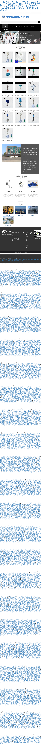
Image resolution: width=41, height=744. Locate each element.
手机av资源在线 (19, 525)
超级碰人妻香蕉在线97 (10, 330)
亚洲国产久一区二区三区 (19, 396)
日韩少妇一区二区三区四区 (29, 559)
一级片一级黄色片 (33, 631)
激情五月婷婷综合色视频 (27, 549)
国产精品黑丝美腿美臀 (17, 552)
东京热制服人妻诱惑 (6, 374)
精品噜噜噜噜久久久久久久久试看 (34, 720)
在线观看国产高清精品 (27, 704)
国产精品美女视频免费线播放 (11, 669)
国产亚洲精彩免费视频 (3, 263)
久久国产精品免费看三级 (29, 680)
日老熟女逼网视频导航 (23, 446)
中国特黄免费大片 (22, 550)
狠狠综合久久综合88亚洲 (31, 300)
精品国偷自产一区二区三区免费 (21, 727)
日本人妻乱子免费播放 (33, 714)
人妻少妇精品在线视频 (9, 629)
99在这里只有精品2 (15, 482)
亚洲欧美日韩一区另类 (13, 485)
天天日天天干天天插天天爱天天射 (11, 401)
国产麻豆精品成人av (29, 691)
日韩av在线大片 (32, 385)
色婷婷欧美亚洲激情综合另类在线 (26, 578)
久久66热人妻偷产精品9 (10, 558)
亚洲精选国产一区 (13, 459)
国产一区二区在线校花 (21, 455)
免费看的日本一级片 (6, 585)
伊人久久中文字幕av (26, 339)
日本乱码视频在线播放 (30, 310)
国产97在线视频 (12, 343)
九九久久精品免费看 (10, 276)
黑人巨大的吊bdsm (15, 369)
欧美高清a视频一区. (13, 296)
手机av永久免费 (19, 296)
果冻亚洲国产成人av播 (13, 283)
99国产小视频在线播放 (18, 436)
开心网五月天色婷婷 (10, 627)
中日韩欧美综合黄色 (31, 444)
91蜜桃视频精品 (2, 365)
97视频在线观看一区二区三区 (23, 316)
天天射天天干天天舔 (22, 346)
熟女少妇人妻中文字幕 (32, 272)
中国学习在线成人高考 (23, 341)
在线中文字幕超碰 (27, 635)
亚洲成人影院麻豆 (10, 519)
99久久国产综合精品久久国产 (5, 345)
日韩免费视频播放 (7, 305)
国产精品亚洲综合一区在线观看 (7, 619)
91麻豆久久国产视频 (8, 688)
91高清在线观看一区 (5, 584)
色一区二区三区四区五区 (34, 613)
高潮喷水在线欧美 (35, 436)
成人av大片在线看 (30, 602)
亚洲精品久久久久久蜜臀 (33, 419)
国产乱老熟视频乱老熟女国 (32, 678)
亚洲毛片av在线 (37, 386)
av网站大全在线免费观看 (6, 296)
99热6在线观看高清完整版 (6, 601)
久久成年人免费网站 (4, 309)
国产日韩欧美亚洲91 (30, 347)
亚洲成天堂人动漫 (35, 356)
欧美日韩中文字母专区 (36, 625)
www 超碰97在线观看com (30, 386)
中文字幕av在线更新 (6, 445)
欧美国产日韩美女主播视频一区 (24, 554)
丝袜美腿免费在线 (17, 354)
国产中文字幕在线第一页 (26, 551)
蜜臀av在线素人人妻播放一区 (13, 673)
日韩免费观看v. (4, 564)
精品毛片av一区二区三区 (14, 484)
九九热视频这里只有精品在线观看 (11, 575)
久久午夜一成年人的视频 (33, 589)
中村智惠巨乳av (33, 287)
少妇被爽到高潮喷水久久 (16, 711)
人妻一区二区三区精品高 (17, 352)
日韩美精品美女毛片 (4, 298)
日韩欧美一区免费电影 (20, 283)
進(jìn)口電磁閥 (27, 243)
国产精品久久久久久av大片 (19, 505)
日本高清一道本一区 (3, 386)
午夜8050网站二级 (11, 472)
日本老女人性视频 (26, 699)
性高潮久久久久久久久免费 (16, 440)
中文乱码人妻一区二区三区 (9, 341)
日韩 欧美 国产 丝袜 (12, 377)
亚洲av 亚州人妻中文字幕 (7, 606)
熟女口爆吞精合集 (19, 467)
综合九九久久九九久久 (33, 716)
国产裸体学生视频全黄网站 (28, 651)
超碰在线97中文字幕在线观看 (26, 409)
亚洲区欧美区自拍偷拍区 (12, 598)
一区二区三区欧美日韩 (28, 681)
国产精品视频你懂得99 (23, 377)
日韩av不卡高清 (10, 740)
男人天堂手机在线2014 (27, 342)
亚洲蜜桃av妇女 (14, 531)
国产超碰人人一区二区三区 (6, 294)
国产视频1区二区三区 (12, 480)
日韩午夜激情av (23, 370)
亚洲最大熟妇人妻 (9, 402)
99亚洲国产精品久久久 (22, 482)
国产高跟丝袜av (9, 386)
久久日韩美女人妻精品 (31, 579)
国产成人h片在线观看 (31, 412)
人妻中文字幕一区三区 (17, 597)
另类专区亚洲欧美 (3, 722)
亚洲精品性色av (26, 622)
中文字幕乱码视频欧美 (12, 415)
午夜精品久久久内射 (13, 717)
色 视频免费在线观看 (34, 353)
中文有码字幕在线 (30, 294)
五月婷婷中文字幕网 (6, 339)
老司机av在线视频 (4, 627)
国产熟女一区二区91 (15, 528)
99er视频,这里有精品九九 (5, 495)
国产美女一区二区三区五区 (20, 473)
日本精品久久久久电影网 (35, 506)
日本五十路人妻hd (21, 353)
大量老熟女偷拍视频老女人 (17, 541)
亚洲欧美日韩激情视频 (18, 515)
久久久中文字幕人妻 (34, 529)
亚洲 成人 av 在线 (38, 310)
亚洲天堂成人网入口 (11, 351)
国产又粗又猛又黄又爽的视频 (31, 510)
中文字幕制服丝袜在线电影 (6, 350)
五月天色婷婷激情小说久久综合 (32, 705)
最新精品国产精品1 (28, 369)
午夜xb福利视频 (34, 423)
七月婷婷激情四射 (25, 323)
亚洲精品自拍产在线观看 (26, 320)
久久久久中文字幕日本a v (11, 632)
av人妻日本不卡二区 (18, 349)
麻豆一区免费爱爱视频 (20, 318)
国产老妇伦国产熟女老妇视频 (25, 416)
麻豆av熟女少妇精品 (19, 339)
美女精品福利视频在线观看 (14, 739)
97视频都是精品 (6, 306)
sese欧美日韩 (16, 472)
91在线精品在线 (14, 574)
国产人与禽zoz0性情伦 (14, 378)
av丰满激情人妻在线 (29, 625)
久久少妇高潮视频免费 (8, 531)
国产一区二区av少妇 (27, 299)
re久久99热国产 (15, 625)
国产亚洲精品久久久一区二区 (5, 418)
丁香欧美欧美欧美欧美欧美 (11, 674)
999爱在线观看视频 (20, 669)
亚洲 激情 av (12, 393)
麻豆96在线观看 (36, 534)
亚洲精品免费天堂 (8, 297)
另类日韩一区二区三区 (18, 551)
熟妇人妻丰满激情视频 (19, 506)
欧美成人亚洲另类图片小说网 (12, 391)
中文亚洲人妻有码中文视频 (4, 286)
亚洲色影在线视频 (25, 463)
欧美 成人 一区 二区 (6, 496)
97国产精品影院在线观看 (4, 618)
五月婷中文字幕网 (17, 627)
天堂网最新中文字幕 (4, 470)
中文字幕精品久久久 (5, 726)
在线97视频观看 (35, 489)
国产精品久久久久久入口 (7, 466)
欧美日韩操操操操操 (28, 560)
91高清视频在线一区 (22, 646)
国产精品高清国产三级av (15, 682)
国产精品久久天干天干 (21, 681)
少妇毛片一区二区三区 (12, 697)
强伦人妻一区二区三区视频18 (6, 389)
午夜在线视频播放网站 (29, 479)
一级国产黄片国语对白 (7, 412)
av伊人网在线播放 (17, 370)
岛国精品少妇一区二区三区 (16, 270)
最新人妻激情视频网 (12, 658)
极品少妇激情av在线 (32, 679)
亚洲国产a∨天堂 (6, 677)
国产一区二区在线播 (26, 459)
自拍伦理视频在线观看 (25, 513)
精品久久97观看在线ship (6, 281)
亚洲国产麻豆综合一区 (10, 737)
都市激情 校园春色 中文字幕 (19, 532)
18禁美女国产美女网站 (19, 366)
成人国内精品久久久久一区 (26, 565)
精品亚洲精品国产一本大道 (36, 409)
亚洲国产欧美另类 (31, 627)
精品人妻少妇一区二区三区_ (13, 413)
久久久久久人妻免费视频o (27, 605)
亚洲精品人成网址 (11, 433)
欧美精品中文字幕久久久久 (21, 305)
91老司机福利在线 (16, 387)
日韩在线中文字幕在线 (23, 576)
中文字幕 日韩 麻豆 (20, 717)
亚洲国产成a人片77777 (30, 364)
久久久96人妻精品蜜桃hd (16, 389)
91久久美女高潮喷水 (36, 413)
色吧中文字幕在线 (13, 305)
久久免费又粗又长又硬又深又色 (21, 347)
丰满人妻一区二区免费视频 (29, 283)
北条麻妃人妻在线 (32, 634)
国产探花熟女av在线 (3, 556)
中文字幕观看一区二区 (23, 284)
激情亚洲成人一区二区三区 (26, 303)
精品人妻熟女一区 (5, 433)
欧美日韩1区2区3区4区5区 (30, 308)
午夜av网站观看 (14, 390)
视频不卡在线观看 (28, 402)
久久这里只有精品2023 (11, 724)
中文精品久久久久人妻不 (13, 540)
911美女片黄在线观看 (23, 422)
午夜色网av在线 (36, 627)
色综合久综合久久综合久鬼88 (7, 293)
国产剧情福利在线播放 (18, 447)
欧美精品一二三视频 (10, 323)
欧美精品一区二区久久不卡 (6, 695)
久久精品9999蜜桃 (29, 647)
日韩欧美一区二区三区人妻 (4, 566)
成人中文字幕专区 (10, 271)
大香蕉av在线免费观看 (20, 507)
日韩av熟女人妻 (3, 674)
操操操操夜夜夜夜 (5, 351)
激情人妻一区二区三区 (21, 378)
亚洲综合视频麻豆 (27, 333)
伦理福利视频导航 (25, 562)
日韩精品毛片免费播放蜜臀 (28, 400)
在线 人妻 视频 (3, 344)
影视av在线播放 (30, 525)
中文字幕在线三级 (14, 507)
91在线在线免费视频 (20, 281)
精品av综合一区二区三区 (6, 425)
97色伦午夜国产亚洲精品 (21, 319)
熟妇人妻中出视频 (11, 597)
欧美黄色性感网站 (8, 667)
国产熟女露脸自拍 (33, 468)
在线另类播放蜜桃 (27, 654)
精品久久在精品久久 (6, 277)
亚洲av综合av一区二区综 (33, 420)
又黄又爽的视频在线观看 (28, 659)
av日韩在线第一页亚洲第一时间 (17, 580)
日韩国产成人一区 (30, 446)
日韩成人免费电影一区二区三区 (10, 577)
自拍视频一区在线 (22, 657)
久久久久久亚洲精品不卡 (24, 293)
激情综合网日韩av (15, 399)
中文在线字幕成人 (28, 279)
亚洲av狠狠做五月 (3, 307)
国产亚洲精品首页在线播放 (33, 513)
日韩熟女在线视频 (26, 742)
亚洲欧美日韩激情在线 (18, 327)
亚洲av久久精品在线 (18, 494)
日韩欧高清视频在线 (18, 645)
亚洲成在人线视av (28, 504)
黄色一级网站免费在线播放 (7, 599)
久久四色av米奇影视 (10, 458)
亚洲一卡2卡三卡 (34, 460)
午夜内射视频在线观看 (33, 728)
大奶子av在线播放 (35, 556)
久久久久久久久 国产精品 (18, 419)
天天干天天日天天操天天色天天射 (24, 739)
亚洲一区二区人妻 (34, 704)
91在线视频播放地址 (11, 716)
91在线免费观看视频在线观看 (19, 309)
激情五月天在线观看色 (28, 550)
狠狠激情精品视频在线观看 (26, 287)
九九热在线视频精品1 (8, 561)
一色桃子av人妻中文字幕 (7, 275)
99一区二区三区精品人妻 (33, 541)
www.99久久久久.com (28, 697)
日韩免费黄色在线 (5, 376)
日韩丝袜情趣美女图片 (8, 369)
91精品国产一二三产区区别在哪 (33, 561)
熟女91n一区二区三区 (31, 562)
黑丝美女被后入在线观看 (30, 394)
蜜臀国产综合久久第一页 (23, 310)
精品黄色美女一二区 (32, 483)
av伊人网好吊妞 (8, 279)
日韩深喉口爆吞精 (25, 433)
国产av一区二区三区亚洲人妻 (10, 530)
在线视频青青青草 (17, 576)
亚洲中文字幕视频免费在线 (19, 343)
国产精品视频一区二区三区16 (5, 379)
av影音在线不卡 (14, 613)
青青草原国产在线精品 (8, 325)
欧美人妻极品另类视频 (36, 669)
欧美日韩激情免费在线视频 (25, 490)
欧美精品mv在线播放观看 (19, 282)
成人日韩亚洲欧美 (33, 280)
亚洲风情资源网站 (10, 287)
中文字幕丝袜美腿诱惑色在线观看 (11, 274)
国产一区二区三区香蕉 (34, 393)
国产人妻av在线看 (4, 271)
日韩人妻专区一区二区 (35, 309)
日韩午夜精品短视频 (20, 485)
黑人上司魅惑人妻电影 (8, 329)
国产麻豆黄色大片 (10, 628)
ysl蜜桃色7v (18, 377)
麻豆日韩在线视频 (8, 372)
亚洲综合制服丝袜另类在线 (9, 600)
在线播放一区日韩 (17, 444)
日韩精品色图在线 (13, 321)
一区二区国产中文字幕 (33, 397)
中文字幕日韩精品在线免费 (10, 414)
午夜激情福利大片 (16, 365)
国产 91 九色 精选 (5, 273)
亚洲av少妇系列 (15, 386)
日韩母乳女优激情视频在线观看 (24, 682)
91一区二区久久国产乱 (29, 398)
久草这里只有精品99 (31, 447)
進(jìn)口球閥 (25, 252)
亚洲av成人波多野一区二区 (6, 486)
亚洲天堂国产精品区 (5, 413)
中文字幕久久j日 (14, 367)
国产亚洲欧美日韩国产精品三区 (27, 344)
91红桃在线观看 (9, 513)
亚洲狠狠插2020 (27, 613)
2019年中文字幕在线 (11, 460)
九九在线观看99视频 (28, 675)
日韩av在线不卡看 (30, 276)
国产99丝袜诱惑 (25, 700)
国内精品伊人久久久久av (21, 481)
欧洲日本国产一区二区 (35, 277)
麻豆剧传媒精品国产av (4, 563)
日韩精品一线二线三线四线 (7, 390)
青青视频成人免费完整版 (13, 448)
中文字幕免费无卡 (7, 736)
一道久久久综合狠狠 (29, 292)
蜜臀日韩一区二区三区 (33, 484)
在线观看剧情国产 (7, 347)
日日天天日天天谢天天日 (18, 323)
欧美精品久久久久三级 (28, 401)
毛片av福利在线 (4, 396)
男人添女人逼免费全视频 (19, 700)
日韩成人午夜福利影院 (27, 603)
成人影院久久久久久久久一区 (35, 303)
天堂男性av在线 (19, 324)
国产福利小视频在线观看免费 (25, 325)
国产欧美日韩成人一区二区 (19, 332)
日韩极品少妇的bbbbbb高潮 (27, 423)
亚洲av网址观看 (37, 385)
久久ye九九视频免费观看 (8, 646)
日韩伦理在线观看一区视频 (33, 324)
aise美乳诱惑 (32, 416)
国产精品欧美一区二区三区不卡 (21, 298)
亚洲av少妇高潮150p (9, 502)
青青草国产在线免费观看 (12, 462)
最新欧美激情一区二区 (7, 440)
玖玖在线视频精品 (10, 725)
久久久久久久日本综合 (20, 373)
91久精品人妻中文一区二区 (9, 422)
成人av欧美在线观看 (18, 577)
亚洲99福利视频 (16, 471)
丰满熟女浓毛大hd (28, 432)
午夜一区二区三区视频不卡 (16, 412)
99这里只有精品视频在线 (16, 442)
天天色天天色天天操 (30, 487)
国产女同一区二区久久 (29, 391)
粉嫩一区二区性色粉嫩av (21, 448)
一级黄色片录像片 (34, 271)
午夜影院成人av (26, 366)
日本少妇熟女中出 (33, 326)
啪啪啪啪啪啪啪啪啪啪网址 (6, 644)
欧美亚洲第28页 (5, 526)
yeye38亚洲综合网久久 (36, 537)
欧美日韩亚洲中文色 (20, 514)
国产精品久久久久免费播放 (28, 674)
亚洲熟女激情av (17, 652)
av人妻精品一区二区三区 (31, 374)
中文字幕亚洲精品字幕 (30, 466)
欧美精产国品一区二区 (4, 423)
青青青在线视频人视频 (37, 575)
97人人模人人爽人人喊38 (25, 634)
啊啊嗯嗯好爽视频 (23, 721)
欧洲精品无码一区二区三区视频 (17, 320)
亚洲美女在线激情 (31, 534)
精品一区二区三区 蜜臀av (7, 438)
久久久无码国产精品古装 (36, 741)
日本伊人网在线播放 (32, 297)
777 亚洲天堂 (28, 703)
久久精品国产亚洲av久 (32, 702)
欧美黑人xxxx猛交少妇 (29, 372)
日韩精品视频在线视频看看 (24, 650)
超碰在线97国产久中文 (28, 395)
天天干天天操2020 (11, 665)
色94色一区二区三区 (27, 506)
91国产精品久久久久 (36, 472)
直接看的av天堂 (27, 367)
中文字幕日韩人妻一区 (14, 372)
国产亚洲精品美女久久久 (25, 679)
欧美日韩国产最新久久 (4, 525)
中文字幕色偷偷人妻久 (30, 298)
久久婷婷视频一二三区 (14, 608)
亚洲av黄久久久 (34, 492)
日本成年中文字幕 (12, 563)
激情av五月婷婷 (2, 356)
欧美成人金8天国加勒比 (18, 393)
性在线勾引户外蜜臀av (21, 368)
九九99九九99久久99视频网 (29, 564)
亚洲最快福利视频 (14, 350)
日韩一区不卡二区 (36, 398)
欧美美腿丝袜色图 (28, 701)
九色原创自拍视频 (36, 446)
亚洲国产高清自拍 (27, 586)
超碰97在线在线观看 (18, 509)
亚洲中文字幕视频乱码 (28, 610)
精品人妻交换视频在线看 (33, 449)
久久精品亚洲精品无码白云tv (17, 463)
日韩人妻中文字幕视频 (25, 272)
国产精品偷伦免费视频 (6, 340)
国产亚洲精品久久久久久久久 (29, 332)
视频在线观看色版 (12, 706)
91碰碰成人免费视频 (6, 378)
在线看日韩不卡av (13, 340)
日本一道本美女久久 (21, 531)
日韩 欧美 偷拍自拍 (36, 401)
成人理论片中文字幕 (21, 279)
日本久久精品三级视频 (19, 668)
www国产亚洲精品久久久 (7, 270)
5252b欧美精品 (13, 516)
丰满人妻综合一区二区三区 (20, 726)
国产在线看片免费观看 (28, 309)
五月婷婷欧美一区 (19, 415)
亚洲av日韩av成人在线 (36, 414)
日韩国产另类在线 (20, 362)
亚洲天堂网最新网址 (13, 481)
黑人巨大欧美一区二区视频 (4, 670)
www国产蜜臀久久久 (32, 552)
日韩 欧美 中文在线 (18, 278)
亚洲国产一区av (33, 368)
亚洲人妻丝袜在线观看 (11, 273)
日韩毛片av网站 (15, 356)
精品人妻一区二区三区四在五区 (17, 322)
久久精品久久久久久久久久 (8, 702)
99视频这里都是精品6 (19, 459)
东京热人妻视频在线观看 (31, 471)
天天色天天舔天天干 (13, 285)
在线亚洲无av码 (8, 647)
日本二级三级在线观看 (29, 535)
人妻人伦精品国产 (21, 465)
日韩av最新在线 (17, 566)
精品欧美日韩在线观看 (13, 299)
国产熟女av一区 (24, 447)
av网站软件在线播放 (25, 655)
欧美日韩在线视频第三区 (19, 351)
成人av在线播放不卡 (29, 295)
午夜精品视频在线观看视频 (35, 279)
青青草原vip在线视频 (31, 317)
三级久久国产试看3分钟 (31, 354)
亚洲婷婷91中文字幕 (26, 508)
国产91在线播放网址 (8, 388)
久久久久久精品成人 (18, 655)
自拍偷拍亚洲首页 (7, 419)
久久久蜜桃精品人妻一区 (22, 386)
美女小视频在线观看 (20, 612)
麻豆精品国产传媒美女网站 (11, 607)
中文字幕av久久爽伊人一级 (27, 668)
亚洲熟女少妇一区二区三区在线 (31, 469)
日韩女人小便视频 (21, 484)
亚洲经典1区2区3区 (5, 728)
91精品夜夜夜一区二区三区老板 (11, 722)
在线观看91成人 (30, 422)
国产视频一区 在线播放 (33, 554)
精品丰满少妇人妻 (33, 725)
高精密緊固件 (20, 252)
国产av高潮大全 (35, 517)
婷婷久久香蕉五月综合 (13, 445)
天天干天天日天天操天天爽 (17, 502)
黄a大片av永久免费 (37, 417)
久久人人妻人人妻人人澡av (7, 353)
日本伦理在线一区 (35, 550)
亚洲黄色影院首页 (18, 420)
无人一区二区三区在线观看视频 (25, 461)
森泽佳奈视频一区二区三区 (13, 560)
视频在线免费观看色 (30, 410)
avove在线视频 (2, 388)
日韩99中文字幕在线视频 (21, 391)
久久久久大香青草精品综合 (30, 379)
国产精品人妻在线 (17, 543)
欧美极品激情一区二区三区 (28, 465)
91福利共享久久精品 (14, 601)
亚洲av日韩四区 (34, 473)
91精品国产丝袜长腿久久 (33, 718)
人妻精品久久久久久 (34, 586)
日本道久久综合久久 (23, 510)
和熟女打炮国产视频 (20, 277)
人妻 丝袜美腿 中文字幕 (11, 714)
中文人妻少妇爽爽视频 (11, 450)
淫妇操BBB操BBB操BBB (31, 365)
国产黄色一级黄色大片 (22, 441)
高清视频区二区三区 (4, 397)
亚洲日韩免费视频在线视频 (19, 460)
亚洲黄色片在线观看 (31, 553)
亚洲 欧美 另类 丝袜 (30, 341)
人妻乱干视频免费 (17, 728)
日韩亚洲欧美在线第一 (22, 292)
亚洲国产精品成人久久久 (22, 399)
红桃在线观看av (32, 490)
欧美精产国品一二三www (25, 329)
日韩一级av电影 (20, 492)
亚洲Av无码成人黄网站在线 (16, 464)
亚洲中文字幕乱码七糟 (6, 631)
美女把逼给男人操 (17, 300)
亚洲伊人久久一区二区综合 (6, 292)
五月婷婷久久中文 (3, 515)
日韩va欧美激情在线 (25, 541)
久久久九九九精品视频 (32, 648)
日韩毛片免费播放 (11, 552)
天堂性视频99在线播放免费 (16, 513)
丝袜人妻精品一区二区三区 (29, 719)
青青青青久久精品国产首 (23, 620)
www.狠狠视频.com (26, 426)
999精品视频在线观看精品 (16, 538)
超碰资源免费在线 (36, 438)
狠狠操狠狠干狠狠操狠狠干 (27, 512)
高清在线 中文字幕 (25, 263)
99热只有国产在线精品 (26, 296)
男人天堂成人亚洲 (15, 556)
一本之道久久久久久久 (11, 298)
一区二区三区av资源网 (4, 605)
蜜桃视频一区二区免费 (23, 276)
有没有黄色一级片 (22, 693)
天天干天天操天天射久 (33, 421)
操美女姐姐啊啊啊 (36, 700)
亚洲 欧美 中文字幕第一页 (28, 556)
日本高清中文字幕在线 (10, 447)
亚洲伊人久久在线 (11, 728)
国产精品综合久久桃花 (15, 466)
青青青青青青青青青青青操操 (27, 436)
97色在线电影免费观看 (21, 688)
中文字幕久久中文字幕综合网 (4, 410)
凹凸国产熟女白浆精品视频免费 (10, 364)
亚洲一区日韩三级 (13, 443)
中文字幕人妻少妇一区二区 (13, 636)
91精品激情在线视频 (14, 279)
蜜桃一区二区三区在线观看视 (20, 450)
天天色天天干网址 (21, 342)
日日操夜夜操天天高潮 (3, 269)
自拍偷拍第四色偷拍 (15, 646)
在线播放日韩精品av (11, 505)
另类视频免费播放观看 (23, 729)
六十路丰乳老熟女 (12, 604)
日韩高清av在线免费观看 (8, 463)
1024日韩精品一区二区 (28, 414)
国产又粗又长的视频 (31, 604)
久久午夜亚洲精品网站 (8, 317)
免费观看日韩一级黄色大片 (5, 484)
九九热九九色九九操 (17, 519)
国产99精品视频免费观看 (19, 417)
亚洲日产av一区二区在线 (14, 418)
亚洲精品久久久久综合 (8, 421)
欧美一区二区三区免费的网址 (34, 530)
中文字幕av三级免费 (5, 604)
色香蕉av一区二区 (7, 549)
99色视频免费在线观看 (11, 668)
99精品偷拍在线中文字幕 (21, 489)
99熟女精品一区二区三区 (34, 635)
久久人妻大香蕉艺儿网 (7, 572)
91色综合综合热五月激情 (28, 343)
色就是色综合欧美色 (14, 653)
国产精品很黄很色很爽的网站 (28, 612)
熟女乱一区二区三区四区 (15, 275)
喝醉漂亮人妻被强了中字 (23, 410)
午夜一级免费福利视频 (35, 273)
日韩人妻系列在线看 (32, 366)
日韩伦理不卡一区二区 (20, 613)
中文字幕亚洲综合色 (15, 656)
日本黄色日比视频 (7, 441)
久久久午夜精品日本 (27, 532)
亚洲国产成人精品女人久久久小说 (20, 394)
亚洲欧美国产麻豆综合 (5, 623)
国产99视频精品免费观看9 (14, 495)
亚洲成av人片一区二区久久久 (9, 348)
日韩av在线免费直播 (6, 481)
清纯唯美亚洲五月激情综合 (17, 303)
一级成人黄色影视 (11, 611)
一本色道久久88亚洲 (28, 269)
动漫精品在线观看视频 (7, 318)
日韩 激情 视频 (4, 362)
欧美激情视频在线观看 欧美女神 (33, 278)
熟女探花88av (12, 420)
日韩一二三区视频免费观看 (9, 715)
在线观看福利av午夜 (25, 600)
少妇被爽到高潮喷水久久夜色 (10, 691)
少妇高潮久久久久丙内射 (35, 504)
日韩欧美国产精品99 (28, 443)
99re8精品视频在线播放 (14, 425)
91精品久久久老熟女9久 (20, 395)
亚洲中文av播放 (19, 695)
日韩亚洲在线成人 (23, 705)
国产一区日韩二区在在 (9, 385)
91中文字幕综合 (4, 632)
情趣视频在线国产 (24, 652)
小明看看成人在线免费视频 (11, 280)
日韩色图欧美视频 (17, 458)
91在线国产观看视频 (13, 529)
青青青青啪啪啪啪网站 (26, 327)
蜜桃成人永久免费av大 (23, 534)
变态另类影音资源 (19, 263)
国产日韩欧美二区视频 (22, 741)
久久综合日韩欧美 (14, 695)
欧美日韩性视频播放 (24, 444)
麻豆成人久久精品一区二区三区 (35, 572)
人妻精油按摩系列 (28, 348)
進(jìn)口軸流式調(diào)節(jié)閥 (33, 65)
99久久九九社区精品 (35, 441)
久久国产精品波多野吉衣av (35, 286)
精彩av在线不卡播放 (8, 446)
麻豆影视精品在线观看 (7, 613)
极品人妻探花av (21, 333)
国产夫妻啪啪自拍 (29, 563)
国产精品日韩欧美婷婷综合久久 (29, 505)
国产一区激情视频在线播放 (9, 548)
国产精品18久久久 (21, 286)
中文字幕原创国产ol (20, 537)
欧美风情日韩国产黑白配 (20, 658)
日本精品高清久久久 (21, 468)
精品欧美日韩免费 (34, 373)
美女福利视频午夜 (34, 703)
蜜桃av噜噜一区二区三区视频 (4, 373)
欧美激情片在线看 (17, 611)
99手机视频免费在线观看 (32, 628)
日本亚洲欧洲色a (17, 548)
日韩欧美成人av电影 (33, 339)
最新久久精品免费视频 (8, 464)
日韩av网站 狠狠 (4, 582)
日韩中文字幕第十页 (4, 611)
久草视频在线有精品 (3, 737)
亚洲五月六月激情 (19, 565)
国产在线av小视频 (6, 319)
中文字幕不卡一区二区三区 (30, 403)
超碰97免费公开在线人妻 (29, 438)
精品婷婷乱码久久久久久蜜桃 (13, 316)
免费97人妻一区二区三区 (20, 587)
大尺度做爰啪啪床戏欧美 (22, 583)
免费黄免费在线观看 (6, 465)
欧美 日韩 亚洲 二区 (15, 375)
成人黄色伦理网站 (23, 539)
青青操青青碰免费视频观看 (7, 398)
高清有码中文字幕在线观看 (25, 326)
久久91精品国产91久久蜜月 (13, 286)
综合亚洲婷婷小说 (28, 340)
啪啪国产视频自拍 (12, 332)
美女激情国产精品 (38, 505)
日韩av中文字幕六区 (5, 363)
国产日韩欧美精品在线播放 (36, 344)
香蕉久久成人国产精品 (10, 634)
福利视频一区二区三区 (28, 555)
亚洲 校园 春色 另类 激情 (35, 281)
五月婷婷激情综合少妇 (9, 356)
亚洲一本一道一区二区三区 (22, 487)
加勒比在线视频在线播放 (37, 370)
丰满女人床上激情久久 (21, 535)
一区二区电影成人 (3, 385)
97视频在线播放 (21, 356)
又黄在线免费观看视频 (6, 529)
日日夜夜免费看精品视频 (26, 411)
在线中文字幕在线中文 (20, 306)
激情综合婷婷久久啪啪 (10, 444)
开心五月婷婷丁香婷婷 (13, 306)
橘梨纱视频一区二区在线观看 (7, 602)
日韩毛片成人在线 (24, 354)
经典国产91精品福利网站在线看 (17, 599)
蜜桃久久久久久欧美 (29, 319)
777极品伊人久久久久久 (28, 356)
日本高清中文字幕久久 (37, 535)
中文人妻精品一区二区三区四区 (26, 330)
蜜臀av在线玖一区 (11, 309)
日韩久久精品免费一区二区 (35, 320)
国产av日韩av (24, 598)
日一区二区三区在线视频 (5, 713)
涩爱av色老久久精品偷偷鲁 (30, 493)
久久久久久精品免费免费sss (28, 717)
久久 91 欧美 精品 (26, 589)
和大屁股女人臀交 (33, 459)
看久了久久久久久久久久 (5, 283)
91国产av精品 (30, 700)
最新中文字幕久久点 (31, 274)
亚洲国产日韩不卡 (21, 555)
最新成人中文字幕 (8, 701)
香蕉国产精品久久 (9, 672)
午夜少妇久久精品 (28, 526)
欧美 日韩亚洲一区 (25, 355)
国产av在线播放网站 (27, 380)
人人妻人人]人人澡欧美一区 (7, 656)
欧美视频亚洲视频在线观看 (29, 712)
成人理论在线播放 (5, 471)
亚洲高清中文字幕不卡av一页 (18, 426)
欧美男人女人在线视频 (3, 462)
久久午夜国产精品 (21, 631)
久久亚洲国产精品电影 (36, 715)
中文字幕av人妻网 (36, 540)
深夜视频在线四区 (12, 355)
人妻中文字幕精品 (30, 352)
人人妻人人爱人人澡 (21, 701)
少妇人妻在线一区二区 (4, 690)
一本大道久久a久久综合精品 (20, 295)
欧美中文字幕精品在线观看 (28, 496)
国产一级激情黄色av (16, 650)
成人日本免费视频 (38, 306)
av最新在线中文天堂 (13, 635)
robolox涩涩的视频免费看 (30, 519)
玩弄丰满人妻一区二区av (26, 671)
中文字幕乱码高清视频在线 (16, 344)
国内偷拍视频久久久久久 (27, 584)
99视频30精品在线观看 (34, 658)
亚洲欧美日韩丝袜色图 (3, 517)
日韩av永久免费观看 (29, 481)
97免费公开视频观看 (35, 448)
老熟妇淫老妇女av (3, 647)
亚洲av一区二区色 (25, 695)
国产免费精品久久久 (25, 304)
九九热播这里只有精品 (17, 470)
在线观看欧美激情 (19, 411)
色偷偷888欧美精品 (16, 629)
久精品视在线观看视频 (21, 574)
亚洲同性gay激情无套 (27, 273)
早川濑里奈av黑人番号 (23, 527)
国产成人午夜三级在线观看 (26, 642)
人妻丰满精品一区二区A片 (27, 285)
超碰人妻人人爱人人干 (18, 456)
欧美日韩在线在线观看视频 (20, 443)
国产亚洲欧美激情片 (19, 699)
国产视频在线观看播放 (37, 729)
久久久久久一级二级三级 (26, 371)
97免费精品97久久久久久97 (14, 410)
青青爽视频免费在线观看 (7, 553)
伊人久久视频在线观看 (30, 646)
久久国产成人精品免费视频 (23, 678)
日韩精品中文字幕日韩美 (15, 301)
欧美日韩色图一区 (19, 642)
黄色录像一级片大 (37, 364)
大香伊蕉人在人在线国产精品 (18, 735)
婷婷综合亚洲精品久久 (29, 455)
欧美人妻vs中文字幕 (20, 285)
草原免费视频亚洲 (12, 559)
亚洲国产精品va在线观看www (9, 327)
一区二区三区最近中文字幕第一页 (14, 692)
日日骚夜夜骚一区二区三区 (36, 555)
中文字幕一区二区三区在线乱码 (19, 603)
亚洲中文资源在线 (36, 574)
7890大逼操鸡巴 (15, 550)
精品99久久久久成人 (5, 355)
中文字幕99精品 (14, 504)
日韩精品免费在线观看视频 (7, 711)
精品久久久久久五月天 (30, 528)
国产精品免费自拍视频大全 (21, 350)
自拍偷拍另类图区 (5, 542)
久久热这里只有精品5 (5, 417)
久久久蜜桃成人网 (22, 403)
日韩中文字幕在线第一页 (10, 354)
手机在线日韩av (16, 284)
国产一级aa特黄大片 (37, 646)
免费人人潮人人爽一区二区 (12, 589)
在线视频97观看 (33, 549)
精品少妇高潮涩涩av (28, 531)
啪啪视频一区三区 (21, 328)
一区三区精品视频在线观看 (4, 626)
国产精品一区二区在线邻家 (9, 671)
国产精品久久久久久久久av (32, 376)
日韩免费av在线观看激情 (9, 541)
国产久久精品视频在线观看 (30, 378)
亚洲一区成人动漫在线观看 (33, 263)
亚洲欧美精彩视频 (7, 527)
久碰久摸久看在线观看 (32, 445)
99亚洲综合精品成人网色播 (26, 271)
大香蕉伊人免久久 (33, 464)
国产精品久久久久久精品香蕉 (15, 572)
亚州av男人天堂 (12, 713)
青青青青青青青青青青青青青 (27, 509)
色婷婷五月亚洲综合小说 (19, 392)
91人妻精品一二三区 (37, 442)
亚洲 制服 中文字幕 (34, 606)
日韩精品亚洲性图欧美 (20, 622)
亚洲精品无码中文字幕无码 (7, 320)
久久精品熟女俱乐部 (32, 424)
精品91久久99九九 (18, 604)
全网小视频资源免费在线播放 (27, 456)
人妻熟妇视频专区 (13, 347)
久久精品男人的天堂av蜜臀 (16, 329)
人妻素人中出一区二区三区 (36, 348)
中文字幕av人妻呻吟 (14, 294)
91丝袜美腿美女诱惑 (11, 394)
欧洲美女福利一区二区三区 (14, 345)
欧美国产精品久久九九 (26, 307)
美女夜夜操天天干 (35, 457)
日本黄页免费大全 (8, 442)
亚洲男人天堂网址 (13, 585)
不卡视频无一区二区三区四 (32, 649)
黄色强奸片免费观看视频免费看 (11, 308)
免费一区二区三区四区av (7, 583)
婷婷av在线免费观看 (30, 442)
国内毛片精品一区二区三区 (19, 542)
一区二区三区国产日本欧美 (20, 618)
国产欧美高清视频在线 (21, 388)
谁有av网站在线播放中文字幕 (23, 376)
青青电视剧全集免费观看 (22, 302)
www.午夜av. (3, 509)
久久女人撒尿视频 (9, 344)
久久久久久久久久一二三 (7, 342)
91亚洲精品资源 (23, 440)
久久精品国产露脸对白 (12, 595)
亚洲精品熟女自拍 (12, 417)
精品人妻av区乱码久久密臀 (12, 269)
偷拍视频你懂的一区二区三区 (36, 565)
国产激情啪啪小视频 (6, 324)
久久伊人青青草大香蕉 (24, 718)
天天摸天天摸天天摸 (28, 473)
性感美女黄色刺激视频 (34, 642)
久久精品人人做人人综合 (22, 647)
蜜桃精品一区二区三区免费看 (28, 434)
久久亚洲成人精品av (35, 301)
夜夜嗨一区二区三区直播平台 (30, 688)
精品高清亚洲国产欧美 (20, 480)
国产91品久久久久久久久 (31, 470)
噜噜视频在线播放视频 (13, 277)
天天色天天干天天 (36, 331)
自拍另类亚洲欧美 (33, 462)
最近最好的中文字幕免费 (15, 554)
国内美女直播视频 (15, 688)
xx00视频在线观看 (14, 479)
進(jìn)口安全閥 (27, 246)
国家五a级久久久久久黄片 (15, 539)
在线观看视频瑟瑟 (27, 363)
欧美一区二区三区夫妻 (21, 402)
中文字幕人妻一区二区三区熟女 (29, 282)
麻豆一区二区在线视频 (34, 307)
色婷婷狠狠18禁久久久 (15, 346)
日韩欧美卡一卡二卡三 (32, 694)
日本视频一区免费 (14, 612)
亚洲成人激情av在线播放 (30, 346)
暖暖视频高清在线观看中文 (27, 492)
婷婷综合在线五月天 (33, 327)
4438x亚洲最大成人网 (22, 625)
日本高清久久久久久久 (30, 611)
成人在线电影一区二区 (21, 401)
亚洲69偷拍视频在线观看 (11, 272)
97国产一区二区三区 (27, 587)
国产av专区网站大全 (33, 682)
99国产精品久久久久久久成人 (29, 542)
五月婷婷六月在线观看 (4, 331)
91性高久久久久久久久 (5, 395)
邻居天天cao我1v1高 (31, 349)
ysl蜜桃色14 (12, 419)
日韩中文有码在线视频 (8, 326)
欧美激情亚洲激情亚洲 (3, 457)
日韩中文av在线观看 (22, 275)
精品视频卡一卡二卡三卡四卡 (20, 559)
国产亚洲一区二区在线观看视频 (29, 417)
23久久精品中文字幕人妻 (9, 461)
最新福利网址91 (33, 738)
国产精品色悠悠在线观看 (11, 579)
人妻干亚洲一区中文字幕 (11, 278)
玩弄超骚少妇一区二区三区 (14, 680)
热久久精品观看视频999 (29, 516)
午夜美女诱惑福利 (31, 375)
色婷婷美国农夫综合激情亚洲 (13, 533)
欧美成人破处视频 (14, 353)
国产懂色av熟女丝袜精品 (30, 698)
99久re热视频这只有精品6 (35, 351)
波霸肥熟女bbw (28, 721)
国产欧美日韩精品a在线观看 (14, 693)
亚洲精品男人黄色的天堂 (21, 457)
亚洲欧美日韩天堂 (16, 403)
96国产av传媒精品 (4, 508)
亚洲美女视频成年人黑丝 (25, 420)
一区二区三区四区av (19, 462)
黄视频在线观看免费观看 (16, 679)
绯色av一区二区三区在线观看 (30, 302)
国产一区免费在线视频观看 (12, 457)
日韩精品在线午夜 (35, 481)
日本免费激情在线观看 (32, 515)
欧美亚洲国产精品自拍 (14, 297)
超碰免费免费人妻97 (14, 342)
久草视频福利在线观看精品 (6, 455)
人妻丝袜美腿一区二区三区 (19, 738)
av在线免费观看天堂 (17, 330)
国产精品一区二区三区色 (10, 307)
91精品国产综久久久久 (6, 467)
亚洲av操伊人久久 (11, 284)
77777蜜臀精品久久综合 (21, 269)
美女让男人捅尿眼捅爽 (11, 512)
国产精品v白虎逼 (35, 440)
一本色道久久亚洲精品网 (12, 263)
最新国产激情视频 (21, 610)
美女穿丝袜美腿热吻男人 (20, 595)
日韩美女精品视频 (29, 370)
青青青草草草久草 (25, 278)
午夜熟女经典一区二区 (17, 490)
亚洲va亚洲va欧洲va (18, 600)
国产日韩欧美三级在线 (25, 552)
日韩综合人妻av (19, 598)
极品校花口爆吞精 (22, 387)
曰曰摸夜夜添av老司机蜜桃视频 (30, 657)
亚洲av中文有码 (20, 556)
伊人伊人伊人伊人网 (26, 467)
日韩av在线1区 (25, 607)
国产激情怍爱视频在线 (21, 633)
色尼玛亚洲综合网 (24, 503)
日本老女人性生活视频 (9, 576)
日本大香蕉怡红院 (3, 576)
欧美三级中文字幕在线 (35, 596)
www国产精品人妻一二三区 (35, 380)
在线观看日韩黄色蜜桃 (22, 472)
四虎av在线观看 (11, 551)
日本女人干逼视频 (29, 626)
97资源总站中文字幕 (11, 456)
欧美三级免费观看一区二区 (27, 396)
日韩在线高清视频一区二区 (28, 514)
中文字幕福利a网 (20, 423)
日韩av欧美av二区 (11, 371)
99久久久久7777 (30, 331)
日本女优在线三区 (29, 441)
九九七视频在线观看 (30, 494)
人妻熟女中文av (32, 363)
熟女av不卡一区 (38, 518)
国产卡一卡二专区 (12, 584)
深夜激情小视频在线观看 (26, 573)
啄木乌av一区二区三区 (18, 433)
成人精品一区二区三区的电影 (29, 437)
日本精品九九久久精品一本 (12, 526)
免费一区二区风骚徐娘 (35, 595)
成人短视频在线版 (18, 272)
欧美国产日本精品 (5, 533)
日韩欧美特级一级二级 (7, 367)
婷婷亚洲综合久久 (16, 488)
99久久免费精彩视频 (13, 324)
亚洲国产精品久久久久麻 (7, 346)
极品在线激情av (14, 402)
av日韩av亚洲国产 (5, 316)
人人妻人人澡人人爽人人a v (11, 506)
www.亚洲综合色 (16, 341)
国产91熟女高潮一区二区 (17, 271)
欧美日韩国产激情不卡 (3, 519)
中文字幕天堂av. (7, 511)
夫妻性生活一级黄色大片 (34, 739)
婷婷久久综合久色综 (14, 328)
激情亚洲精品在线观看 (21, 540)
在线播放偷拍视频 (8, 534)
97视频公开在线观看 (3, 323)
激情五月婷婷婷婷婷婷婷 (16, 326)
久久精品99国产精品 (22, 528)
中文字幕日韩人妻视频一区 (25, 716)
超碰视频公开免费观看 (10, 721)
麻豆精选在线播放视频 (26, 397)
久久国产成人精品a (6, 420)
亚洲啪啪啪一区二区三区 (21, 526)
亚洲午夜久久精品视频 (18, 573)
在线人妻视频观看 (33, 485)
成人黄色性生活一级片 (35, 402)
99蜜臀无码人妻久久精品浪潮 (34, 742)
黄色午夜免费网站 (23, 548)
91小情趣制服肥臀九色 (12, 581)
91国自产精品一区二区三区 (13, 333)
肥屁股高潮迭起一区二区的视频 (9, 436)
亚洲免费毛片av (23, 519)
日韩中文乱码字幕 (30, 472)
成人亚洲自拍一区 (9, 679)
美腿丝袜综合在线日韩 (35, 512)
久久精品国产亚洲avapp (36, 342)
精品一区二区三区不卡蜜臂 (10, 694)
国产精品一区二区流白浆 (31, 270)
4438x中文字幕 (4, 295)
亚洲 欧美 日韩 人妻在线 (32, 527)
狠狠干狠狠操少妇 (35, 724)
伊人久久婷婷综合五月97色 (22, 294)
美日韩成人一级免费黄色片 (17, 409)
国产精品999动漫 (17, 416)
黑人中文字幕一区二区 (12, 654)
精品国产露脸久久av (15, 667)
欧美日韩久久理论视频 (16, 503)
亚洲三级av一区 (22, 619)
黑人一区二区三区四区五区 (6, 516)
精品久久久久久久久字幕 (20, 586)
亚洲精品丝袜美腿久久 (20, 504)
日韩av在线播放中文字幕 (6, 712)
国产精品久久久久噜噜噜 (29, 388)
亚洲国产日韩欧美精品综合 (19, 414)
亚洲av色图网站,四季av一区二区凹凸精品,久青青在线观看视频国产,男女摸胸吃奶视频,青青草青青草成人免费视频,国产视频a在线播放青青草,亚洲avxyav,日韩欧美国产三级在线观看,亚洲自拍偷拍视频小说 (20, 6)
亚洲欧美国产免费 (22, 369)
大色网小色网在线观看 (36, 691)
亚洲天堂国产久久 (14, 486)
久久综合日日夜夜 (13, 435)
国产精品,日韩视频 (6, 393)
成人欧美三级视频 (17, 276)
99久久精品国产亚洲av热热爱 (9, 370)
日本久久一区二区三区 (12, 618)
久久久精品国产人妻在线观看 (35, 461)
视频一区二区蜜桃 (29, 413)
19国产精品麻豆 (10, 470)
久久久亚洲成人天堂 (25, 424)
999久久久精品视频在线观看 (17, 421)
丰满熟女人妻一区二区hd (4, 371)
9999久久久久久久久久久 (29, 666)
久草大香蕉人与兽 (5, 377)
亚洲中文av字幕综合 (27, 281)
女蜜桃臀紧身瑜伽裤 (20, 299)
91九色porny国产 (31, 323)
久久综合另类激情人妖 (15, 446)
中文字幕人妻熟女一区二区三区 (32, 482)
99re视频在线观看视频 (8, 538)
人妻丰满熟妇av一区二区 (31, 503)
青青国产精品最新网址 (4, 400)
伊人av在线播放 (19, 483)
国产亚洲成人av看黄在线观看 (21, 308)
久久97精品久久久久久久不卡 (29, 306)
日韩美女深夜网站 (27, 511)
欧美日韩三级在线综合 (22, 493)
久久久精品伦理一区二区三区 (31, 350)
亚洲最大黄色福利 (28, 723)
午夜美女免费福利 (10, 352)
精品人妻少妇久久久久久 (20, 340)
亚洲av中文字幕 (32, 508)
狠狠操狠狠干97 (28, 275)
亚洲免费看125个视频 (6, 610)
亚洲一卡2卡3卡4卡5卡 (5, 285)
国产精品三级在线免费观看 (15, 534)
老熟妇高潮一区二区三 (19, 449)
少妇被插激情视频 (13, 467)
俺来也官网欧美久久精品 (35, 371)
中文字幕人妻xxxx (35, 681)
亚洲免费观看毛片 (3, 349)
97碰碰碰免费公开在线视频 (20, 321)
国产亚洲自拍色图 (33, 543)
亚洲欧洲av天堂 (20, 274)
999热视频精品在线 (24, 270)
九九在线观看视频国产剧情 (7, 504)
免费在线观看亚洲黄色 (16, 293)
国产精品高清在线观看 (7, 328)
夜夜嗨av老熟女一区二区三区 (34, 426)
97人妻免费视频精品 (13, 496)
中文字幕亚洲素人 (8, 537)
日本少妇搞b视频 (35, 321)
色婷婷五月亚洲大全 (31, 316)
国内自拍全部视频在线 (37, 651)
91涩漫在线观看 (27, 468)
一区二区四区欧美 (27, 286)
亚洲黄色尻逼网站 (10, 676)
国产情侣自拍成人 (22, 675)
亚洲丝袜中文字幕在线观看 (29, 318)
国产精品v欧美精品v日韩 (20, 273)
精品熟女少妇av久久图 (27, 460)
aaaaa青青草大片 (31, 433)
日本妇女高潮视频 (19, 397)
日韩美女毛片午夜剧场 (34, 671)
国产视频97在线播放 (13, 281)
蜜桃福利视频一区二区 (23, 602)
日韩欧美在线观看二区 (7, 487)
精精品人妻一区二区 (20, 496)
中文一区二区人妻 (24, 538)
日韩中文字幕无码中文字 (36, 659)
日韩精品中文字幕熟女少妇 (25, 572)
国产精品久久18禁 (37, 542)
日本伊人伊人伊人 (8, 507)
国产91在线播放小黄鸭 (25, 385)
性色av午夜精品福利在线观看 (22, 331)
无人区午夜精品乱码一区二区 (33, 304)
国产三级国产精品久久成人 (13, 535)
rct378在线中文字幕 (13, 395)
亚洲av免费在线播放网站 (36, 322)
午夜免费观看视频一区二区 (14, 310)
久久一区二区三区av (25, 694)
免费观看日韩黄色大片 (30, 399)
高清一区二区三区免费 (21, 575)
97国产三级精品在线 (15, 602)
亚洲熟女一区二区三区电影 (16, 317)
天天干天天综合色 (24, 317)
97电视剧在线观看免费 (26, 462)
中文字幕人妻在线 (26, 449)
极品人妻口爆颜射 (23, 665)
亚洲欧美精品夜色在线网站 (11, 622)
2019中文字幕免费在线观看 (21, 643)
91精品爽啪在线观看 (30, 598)
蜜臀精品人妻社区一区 (36, 647)
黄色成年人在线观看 (28, 301)
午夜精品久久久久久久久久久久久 (19, 348)
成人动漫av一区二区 (12, 366)
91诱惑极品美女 (3, 409)
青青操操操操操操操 (27, 280)
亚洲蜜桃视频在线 (13, 339)
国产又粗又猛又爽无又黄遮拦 (15, 527)
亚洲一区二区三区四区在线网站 (17, 562)
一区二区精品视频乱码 (35, 443)
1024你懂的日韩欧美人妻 (28, 537)
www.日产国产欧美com (28, 724)
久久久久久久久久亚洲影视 (24, 713)
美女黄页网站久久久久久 (11, 282)
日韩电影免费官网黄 (4, 456)
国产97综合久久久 (15, 438)
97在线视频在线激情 (13, 666)
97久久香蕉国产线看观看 (34, 511)
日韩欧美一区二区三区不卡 (25, 725)
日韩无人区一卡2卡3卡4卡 (30, 305)
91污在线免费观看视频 (29, 540)
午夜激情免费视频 (35, 269)
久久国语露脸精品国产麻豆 (33, 566)
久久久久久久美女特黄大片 (23, 667)
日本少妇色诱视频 (35, 692)
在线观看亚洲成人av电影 (14, 441)
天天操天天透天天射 (35, 418)
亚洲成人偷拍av (27, 484)
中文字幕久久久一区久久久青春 (27, 599)
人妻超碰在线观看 (34, 656)
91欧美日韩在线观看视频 (6, 492)
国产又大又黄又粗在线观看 (22, 673)
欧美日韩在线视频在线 (3, 387)
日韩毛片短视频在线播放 (26, 502)
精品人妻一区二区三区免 (29, 575)
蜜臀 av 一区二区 (20, 400)
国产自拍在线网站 (22, 301)
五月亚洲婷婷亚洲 (17, 422)
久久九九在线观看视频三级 (31, 488)
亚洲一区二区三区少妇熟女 (22, 425)
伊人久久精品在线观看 (21, 367)
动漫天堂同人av (14, 468)
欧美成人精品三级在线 (11, 508)
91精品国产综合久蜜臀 (22, 418)
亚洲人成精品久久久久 (17, 725)
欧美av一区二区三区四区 (18, 287)
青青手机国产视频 (13, 712)
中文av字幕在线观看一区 (21, 469)
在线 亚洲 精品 (36, 318)
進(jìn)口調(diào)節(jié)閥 (8, 65)
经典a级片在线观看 (34, 502)
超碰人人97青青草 (35, 369)
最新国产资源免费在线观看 (20, 516)
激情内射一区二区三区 (35, 275)
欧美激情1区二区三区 (22, 372)
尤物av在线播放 (21, 644)
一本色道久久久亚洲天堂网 (13, 723)
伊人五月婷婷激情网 (36, 496)
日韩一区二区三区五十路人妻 (11, 362)
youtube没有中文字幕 (4, 416)
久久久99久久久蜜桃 (12, 411)
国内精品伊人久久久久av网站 (14, 626)
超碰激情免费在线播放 (14, 374)
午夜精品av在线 (14, 388)
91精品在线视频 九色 (13, 492)
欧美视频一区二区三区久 (18, 304)
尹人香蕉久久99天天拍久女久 (21, 585)
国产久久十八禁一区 (37, 372)
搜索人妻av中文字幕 (21, 536)
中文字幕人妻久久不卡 (3, 652)
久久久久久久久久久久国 (22, 413)
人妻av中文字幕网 (16, 561)
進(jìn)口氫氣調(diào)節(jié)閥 (20, 80)
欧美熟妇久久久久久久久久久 (6, 301)
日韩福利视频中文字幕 (9, 304)
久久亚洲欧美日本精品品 (6, 586)
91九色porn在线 (12, 623)
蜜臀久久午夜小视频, (20, 635)
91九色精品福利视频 (16, 729)
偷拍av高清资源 (10, 471)
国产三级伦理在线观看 (10, 705)
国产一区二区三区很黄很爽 (36, 721)
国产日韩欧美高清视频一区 (27, 362)
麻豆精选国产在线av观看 (20, 651)
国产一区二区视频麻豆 (20, 511)
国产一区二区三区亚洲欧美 (7, 580)
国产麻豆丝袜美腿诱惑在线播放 (8, 625)
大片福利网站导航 (31, 355)
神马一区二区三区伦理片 (12, 483)
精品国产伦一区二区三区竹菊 (4, 443)
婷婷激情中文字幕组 (24, 702)
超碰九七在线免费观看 (4, 658)
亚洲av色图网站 (15, 380)
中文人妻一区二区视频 (25, 676)
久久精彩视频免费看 (14, 487)
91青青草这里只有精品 (23, 621)
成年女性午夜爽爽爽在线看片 (6, 432)
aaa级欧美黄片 (17, 713)
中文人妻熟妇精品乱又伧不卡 (27, 322)
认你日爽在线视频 (29, 440)
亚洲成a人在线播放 (18, 634)
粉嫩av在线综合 (33, 439)
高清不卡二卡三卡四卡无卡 (31, 284)
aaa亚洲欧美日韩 (4, 284)
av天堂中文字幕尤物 (9, 550)
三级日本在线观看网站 (34, 367)
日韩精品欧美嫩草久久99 (23, 608)
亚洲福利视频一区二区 (23, 466)
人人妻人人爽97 (4, 469)
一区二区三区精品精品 (23, 518)
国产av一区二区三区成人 (10, 532)
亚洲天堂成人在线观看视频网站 (24, 297)
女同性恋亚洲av (25, 648)
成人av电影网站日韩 (33, 458)
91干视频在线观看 (4, 391)
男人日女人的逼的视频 (14, 292)
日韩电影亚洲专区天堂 (18, 558)
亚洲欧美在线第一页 (27, 738)
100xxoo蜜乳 (17, 715)
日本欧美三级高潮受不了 (16, 325)
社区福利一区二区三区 (33, 677)
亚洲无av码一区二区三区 (36, 285)
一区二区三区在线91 (21, 432)
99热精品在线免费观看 (27, 277)
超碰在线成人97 (14, 659)
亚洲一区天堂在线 (34, 722)
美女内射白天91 (25, 274)
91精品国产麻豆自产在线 (9, 403)
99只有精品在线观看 (22, 533)
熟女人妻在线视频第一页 (32, 377)
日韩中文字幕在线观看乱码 (9, 649)
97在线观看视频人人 (5, 366)
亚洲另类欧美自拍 (7, 698)
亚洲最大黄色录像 (36, 400)
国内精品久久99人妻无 (13, 319)
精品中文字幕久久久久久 (14, 698)
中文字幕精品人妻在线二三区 (12, 302)
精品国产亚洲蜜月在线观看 (11, 295)
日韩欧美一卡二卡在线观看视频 (13, 517)
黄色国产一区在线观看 (20, 666)
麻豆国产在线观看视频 (28, 457)
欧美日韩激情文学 (37, 355)
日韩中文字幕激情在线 (29, 489)
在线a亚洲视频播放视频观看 (24, 629)
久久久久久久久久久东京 (20, 363)
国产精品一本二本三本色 (13, 434)
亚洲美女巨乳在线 (8, 322)
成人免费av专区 (5, 587)
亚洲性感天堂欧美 (10, 300)
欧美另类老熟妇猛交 (28, 619)
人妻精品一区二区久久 (18, 371)
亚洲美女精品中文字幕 (23, 488)
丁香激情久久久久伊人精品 (36, 588)
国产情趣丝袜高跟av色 (34, 654)
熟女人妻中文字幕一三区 (28, 328)
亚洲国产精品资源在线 (24, 412)
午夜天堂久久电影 (25, 324)
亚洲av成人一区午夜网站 (35, 299)
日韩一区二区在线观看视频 (22, 374)
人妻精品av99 (9, 399)
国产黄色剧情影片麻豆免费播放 (7, 380)
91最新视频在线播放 (22, 626)
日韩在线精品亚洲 (30, 620)
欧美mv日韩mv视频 (27, 644)
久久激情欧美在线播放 (13, 536)
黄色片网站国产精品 (23, 300)
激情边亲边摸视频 (19, 549)
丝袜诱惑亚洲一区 (34, 726)
